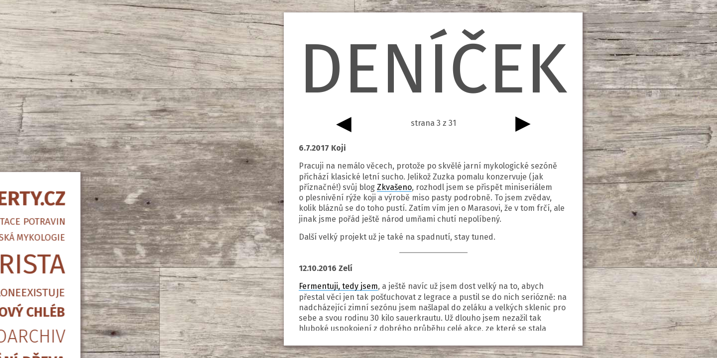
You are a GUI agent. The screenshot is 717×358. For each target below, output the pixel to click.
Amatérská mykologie (77, 104)
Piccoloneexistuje (77, 160)
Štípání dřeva (77, 229)
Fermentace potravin (77, 88)
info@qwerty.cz (77, 296)
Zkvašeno (394, 187)
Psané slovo (77, 273)
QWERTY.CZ (77, 66)
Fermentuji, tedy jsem (338, 286)
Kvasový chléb (77, 179)
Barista (77, 131)
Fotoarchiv (77, 203)
